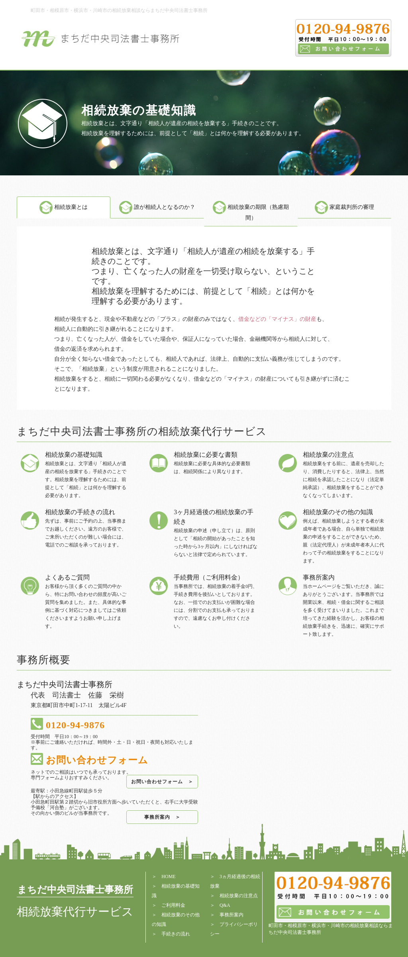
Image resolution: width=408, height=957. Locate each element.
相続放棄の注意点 (239, 895)
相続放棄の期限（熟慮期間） (251, 212)
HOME (168, 876)
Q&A (225, 905)
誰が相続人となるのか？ (157, 207)
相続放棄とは (63, 207)
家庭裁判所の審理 (344, 207)
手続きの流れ (175, 934)
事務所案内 (231, 915)
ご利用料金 (173, 905)
